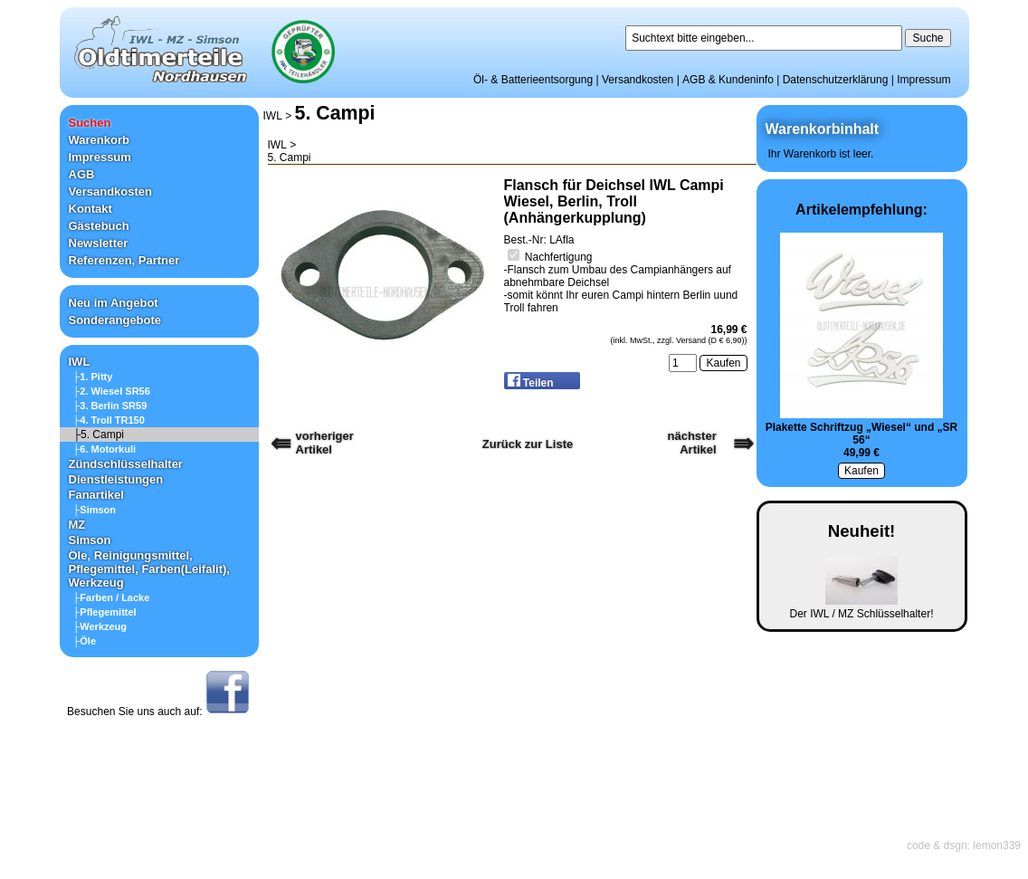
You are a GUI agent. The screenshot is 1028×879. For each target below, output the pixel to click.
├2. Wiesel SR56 (111, 391)
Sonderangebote (115, 320)
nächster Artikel (692, 442)
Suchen (90, 122)
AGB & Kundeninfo (728, 79)
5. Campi (335, 113)
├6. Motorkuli (105, 449)
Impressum (923, 79)
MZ (77, 524)
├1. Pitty (93, 376)
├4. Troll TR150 (109, 420)
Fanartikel (96, 495)
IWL (79, 361)
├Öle (85, 640)
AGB (82, 174)
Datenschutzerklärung (836, 79)
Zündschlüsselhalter (126, 464)
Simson (90, 540)
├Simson (95, 509)
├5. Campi (99, 434)
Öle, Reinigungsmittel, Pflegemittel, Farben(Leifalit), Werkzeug (149, 569)
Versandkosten (637, 79)
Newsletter (98, 243)
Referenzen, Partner (124, 260)
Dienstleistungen (116, 479)
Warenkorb (99, 140)
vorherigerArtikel (325, 442)
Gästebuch (99, 226)
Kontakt (90, 208)
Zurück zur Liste (527, 444)
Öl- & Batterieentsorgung (533, 79)
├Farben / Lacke (111, 597)
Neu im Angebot (113, 303)
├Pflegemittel (105, 612)
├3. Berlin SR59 (110, 405)
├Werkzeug (100, 626)
